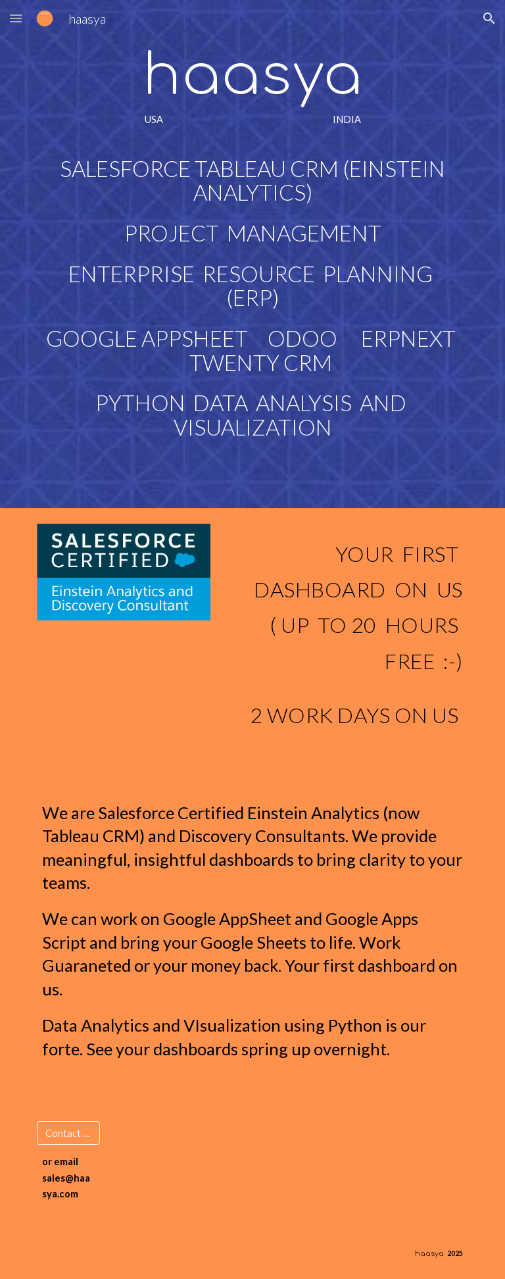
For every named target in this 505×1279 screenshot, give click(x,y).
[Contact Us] (68, 1133)
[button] (16, 18)
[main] (252, 253)
